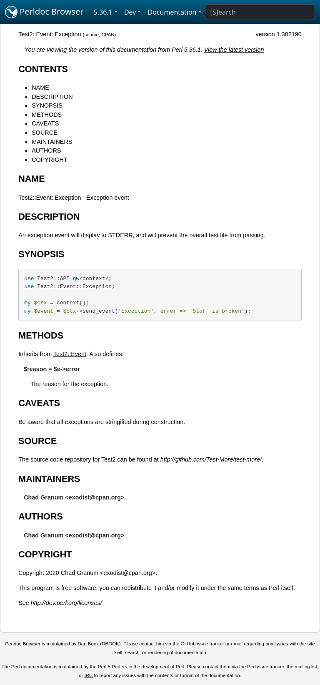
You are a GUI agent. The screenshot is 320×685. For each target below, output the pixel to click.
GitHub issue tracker (202, 643)
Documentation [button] (172, 12)
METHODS (47, 114)
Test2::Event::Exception (49, 34)
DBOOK (110, 643)
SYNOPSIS (47, 105)
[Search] (260, 12)
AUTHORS (46, 150)
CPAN (107, 34)
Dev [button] (130, 12)
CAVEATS (45, 123)
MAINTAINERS (52, 141)
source (91, 34)
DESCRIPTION (52, 96)
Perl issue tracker (265, 666)
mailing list (306, 666)
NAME (40, 87)
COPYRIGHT (50, 159)
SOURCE (45, 132)
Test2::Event (69, 354)
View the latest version (234, 49)
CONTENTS (43, 69)
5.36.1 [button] (103, 12)
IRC (89, 675)
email (237, 643)
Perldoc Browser (44, 12)
